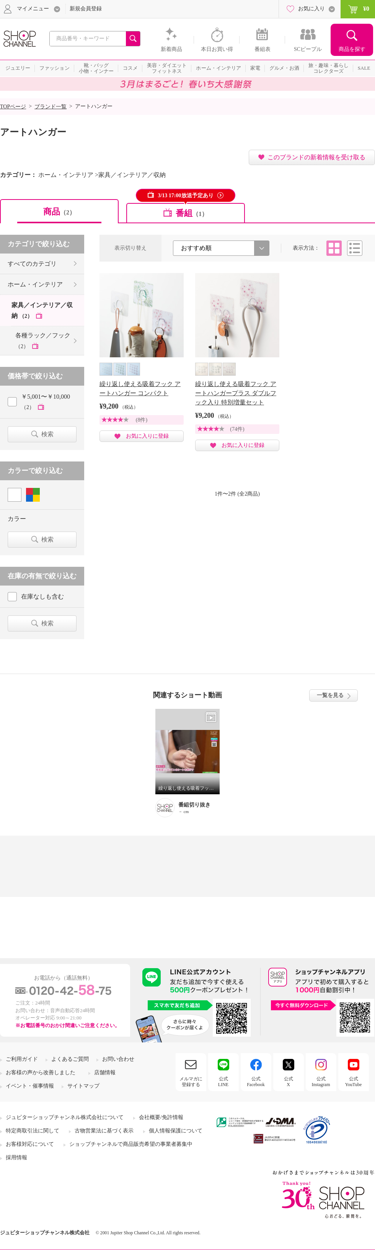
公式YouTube (353, 1081)
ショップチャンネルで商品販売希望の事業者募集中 (130, 1144)
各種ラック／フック (42, 340)
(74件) (237, 429)
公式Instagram (321, 1081)
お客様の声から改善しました (40, 1072)
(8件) (141, 420)
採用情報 (16, 1157)
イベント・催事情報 (30, 1086)
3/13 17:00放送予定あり (185, 195)
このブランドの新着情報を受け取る (316, 157)
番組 (192, 213)
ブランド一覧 (50, 107)
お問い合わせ (118, 1059)
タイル (334, 248)
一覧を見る (330, 695)
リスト (354, 248)
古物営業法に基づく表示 (104, 1131)
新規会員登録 (86, 8)
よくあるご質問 (70, 1059)
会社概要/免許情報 (161, 1117)
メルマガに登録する (190, 1081)
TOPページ (13, 107)
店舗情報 (105, 1072)
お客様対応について (30, 1144)
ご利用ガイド (22, 1059)
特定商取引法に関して (32, 1131)
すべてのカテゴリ (32, 263)
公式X (288, 1081)
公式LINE (223, 1081)
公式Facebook (256, 1081)
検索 (47, 434)
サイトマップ (83, 1086)
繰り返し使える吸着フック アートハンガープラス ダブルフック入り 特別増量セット (235, 393)
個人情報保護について (175, 1131)
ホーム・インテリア (35, 284)
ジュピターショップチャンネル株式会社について (65, 1117)
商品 (59, 211)
